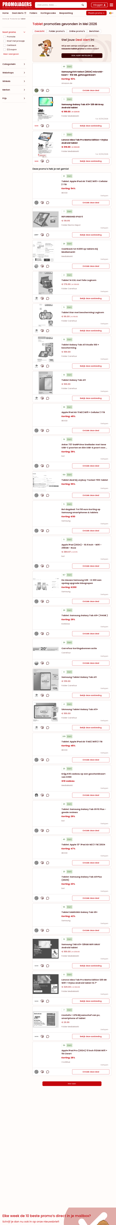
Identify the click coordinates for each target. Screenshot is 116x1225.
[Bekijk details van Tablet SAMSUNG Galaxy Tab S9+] (46, 914)
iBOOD (64, 192)
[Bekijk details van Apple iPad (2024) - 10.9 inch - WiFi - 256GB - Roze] (46, 549)
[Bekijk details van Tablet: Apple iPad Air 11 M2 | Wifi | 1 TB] (46, 744)
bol (63, 456)
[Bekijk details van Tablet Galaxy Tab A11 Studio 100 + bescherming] (46, 349)
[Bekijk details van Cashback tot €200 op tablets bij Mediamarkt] (46, 251)
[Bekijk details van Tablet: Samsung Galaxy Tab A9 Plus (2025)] (46, 881)
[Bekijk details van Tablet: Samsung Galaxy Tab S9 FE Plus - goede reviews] (46, 813)
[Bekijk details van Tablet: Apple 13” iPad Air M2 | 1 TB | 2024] (46, 847)
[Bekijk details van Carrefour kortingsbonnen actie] (46, 649)
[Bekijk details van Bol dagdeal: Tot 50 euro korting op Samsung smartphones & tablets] (46, 514)
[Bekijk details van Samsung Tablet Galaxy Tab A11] (46, 679)
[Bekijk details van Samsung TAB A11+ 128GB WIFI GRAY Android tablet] (46, 949)
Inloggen (98, 4)
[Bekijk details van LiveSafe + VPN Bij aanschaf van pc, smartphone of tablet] (46, 1019)
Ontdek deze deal (91, 90)
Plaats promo (96, 13)
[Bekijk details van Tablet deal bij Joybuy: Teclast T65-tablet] (46, 481)
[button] (111, 13)
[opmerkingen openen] (47, 90)
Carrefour (66, 652)
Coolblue (65, 1062)
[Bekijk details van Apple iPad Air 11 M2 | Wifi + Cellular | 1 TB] (46, 415)
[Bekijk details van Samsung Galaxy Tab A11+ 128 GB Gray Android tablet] (46, 109)
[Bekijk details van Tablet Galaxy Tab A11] (46, 382)
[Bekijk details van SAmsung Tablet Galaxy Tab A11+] (46, 712)
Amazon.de (66, 83)
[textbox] (59, 5)
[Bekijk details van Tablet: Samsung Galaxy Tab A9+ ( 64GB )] (46, 618)
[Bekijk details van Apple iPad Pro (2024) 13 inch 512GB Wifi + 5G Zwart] (46, 1055)
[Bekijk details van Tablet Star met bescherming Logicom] (46, 315)
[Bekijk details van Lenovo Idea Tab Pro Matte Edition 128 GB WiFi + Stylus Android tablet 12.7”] (46, 984)
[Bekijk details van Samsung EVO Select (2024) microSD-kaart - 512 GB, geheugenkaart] (46, 74)
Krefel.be (65, 623)
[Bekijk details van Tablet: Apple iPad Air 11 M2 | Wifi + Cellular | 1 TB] (46, 186)
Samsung (65, 521)
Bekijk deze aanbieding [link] (91, 125)
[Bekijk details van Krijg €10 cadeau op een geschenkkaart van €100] (46, 778)
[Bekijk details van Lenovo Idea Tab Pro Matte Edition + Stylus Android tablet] (46, 144)
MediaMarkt (67, 256)
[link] (4, 19)
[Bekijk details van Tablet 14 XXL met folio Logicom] (46, 282)
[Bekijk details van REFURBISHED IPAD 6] (46, 219)
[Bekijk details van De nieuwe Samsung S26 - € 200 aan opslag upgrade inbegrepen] (46, 584)
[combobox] (61, 5)
